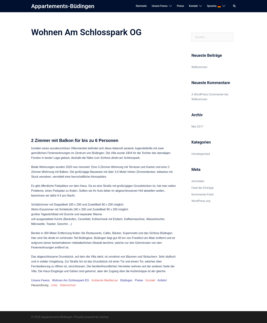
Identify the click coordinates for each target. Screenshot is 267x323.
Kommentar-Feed (202, 194)
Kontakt (193, 5)
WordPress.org (200, 201)
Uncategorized (200, 154)
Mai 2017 (197, 126)
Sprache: (214, 5)
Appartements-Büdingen (62, 6)
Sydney (104, 317)
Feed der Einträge (202, 188)
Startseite (141, 5)
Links (54, 285)
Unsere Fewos (160, 5)
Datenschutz (68, 285)
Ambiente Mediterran (104, 280)
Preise (180, 5)
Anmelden (197, 181)
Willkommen (199, 67)
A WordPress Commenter (207, 94)
